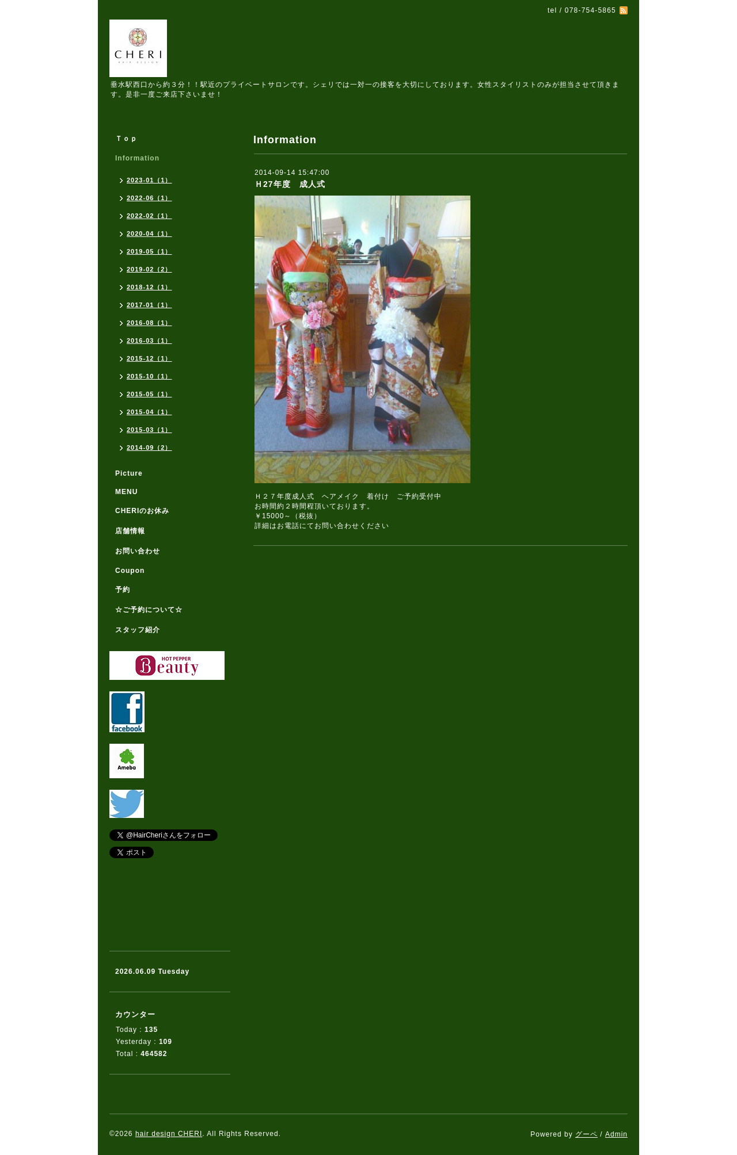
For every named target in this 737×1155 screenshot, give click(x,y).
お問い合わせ (137, 551)
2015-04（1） (149, 411)
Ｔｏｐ (126, 139)
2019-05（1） (149, 251)
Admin (616, 1134)
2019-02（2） (149, 269)
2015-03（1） (149, 429)
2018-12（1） (149, 287)
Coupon (130, 571)
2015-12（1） (149, 358)
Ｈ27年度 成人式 (289, 184)
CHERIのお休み (142, 511)
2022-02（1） (149, 215)
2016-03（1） (149, 340)
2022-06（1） (149, 197)
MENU (126, 492)
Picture (129, 473)
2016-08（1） (149, 322)
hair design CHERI (168, 1134)
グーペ (586, 1134)
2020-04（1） (149, 233)
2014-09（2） (149, 447)
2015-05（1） (149, 394)
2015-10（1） (149, 376)
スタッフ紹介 (137, 630)
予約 (122, 590)
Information (137, 158)
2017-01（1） (149, 304)
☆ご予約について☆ (149, 610)
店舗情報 (130, 531)
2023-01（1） (149, 180)
